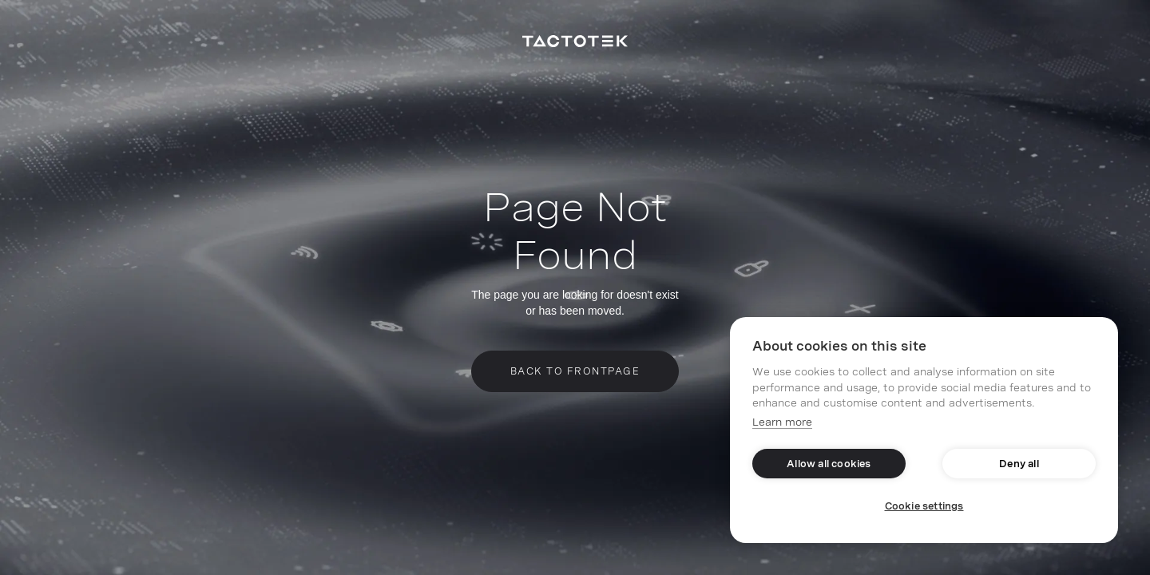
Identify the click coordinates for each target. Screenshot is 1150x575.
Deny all (1019, 464)
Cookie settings (924, 506)
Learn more (782, 422)
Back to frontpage (575, 371)
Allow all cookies (828, 464)
